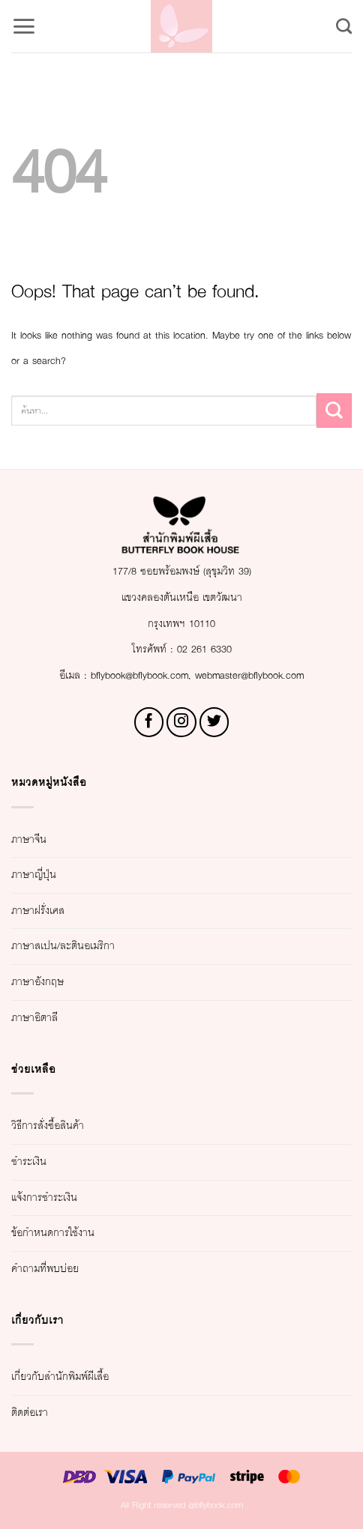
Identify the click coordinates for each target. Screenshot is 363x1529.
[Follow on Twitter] (215, 722)
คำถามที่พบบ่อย (45, 1269)
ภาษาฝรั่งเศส (37, 911)
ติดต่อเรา (29, 1413)
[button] (23, 26)
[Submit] (334, 411)
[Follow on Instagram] (181, 722)
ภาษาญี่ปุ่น (33, 875)
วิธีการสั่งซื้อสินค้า (47, 1126)
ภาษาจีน (28, 840)
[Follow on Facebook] (149, 722)
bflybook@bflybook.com (139, 676)
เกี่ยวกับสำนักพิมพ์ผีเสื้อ (60, 1377)
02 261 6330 (204, 649)
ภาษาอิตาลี (34, 1018)
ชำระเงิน (28, 1162)
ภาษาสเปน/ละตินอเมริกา (63, 946)
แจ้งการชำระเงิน (44, 1198)
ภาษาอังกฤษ (37, 982)
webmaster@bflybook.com (249, 676)
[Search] (344, 26)
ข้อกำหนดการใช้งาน (52, 1233)
